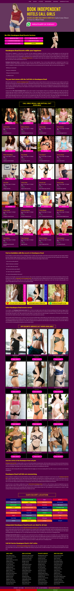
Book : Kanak (58, 359)
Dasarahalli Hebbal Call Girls (59, 582)
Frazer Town (28, 512)
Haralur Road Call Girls (58, 564)
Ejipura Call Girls (57, 583)
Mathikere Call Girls (9, 576)
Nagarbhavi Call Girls (10, 579)
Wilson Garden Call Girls (26, 582)
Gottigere (44, 512)
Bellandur (60, 499)
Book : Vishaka (58, 424)
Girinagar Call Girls (41, 564)
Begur (44, 499)
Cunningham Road (60, 507)
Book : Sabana (15, 424)
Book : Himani (16, 456)
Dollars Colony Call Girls (42, 561)
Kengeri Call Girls (9, 558)
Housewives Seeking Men (14, 40)
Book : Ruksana (37, 424)
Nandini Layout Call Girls (10, 580)
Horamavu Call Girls (41, 558)
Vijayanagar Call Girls (42, 571)
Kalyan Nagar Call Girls (10, 555)
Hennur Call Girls (57, 558)
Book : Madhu (58, 391)
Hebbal (13, 515)
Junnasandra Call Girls (42, 556)
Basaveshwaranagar (29, 499)
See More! (33, 43)
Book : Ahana (16, 359)
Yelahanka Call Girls (25, 583)
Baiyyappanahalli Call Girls (43, 555)
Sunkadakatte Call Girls (26, 571)
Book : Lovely (16, 391)
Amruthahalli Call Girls (58, 568)
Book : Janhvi (37, 359)
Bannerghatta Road (64, 1)
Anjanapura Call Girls (58, 571)
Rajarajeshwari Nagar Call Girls (27, 555)
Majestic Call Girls (9, 570)
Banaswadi (55, 1)
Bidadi (29, 502)
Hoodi (44, 515)
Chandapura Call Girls (58, 579)
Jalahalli (13, 520)
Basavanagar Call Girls (58, 574)
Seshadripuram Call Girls (58, 562)
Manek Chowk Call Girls (42, 580)
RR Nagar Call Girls (25, 561)
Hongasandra (29, 515)
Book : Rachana (37, 391)
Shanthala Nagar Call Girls (43, 573)
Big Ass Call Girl (34, 38)
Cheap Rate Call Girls (34, 40)
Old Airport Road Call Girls (11, 582)
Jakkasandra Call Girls (42, 562)
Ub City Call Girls (25, 573)
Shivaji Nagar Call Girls (26, 568)
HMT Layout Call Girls (58, 559)
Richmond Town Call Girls (26, 559)
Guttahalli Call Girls (41, 576)
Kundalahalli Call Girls (58, 565)
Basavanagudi (13, 499)
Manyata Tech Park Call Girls (11, 573)
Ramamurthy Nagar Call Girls (27, 556)
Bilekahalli (44, 502)
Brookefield (44, 504)
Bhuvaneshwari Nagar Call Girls (59, 576)
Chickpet (13, 507)
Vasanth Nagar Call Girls (26, 577)
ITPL (60, 518)
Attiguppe (41, 1)
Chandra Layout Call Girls (58, 580)
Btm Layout (60, 504)
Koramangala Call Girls (10, 562)
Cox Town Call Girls (41, 567)
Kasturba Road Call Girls (42, 559)
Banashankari (48, 1)
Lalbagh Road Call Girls (10, 565)
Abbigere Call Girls (57, 567)
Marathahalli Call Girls (10, 574)
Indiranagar (44, 518)
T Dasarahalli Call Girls (42, 568)
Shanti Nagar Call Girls (26, 567)
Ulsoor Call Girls (25, 574)
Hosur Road (13, 518)
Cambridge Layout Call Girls (59, 577)
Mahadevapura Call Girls (10, 568)
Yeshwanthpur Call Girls (42, 583)
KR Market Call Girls (57, 556)
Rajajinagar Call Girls (10, 583)
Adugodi (35, 1)
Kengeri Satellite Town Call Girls (12, 559)
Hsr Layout (29, 518)
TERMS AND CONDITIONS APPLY (54, 587)
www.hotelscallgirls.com (30, 587)
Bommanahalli (60, 502)
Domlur (60, 510)
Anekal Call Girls (57, 570)
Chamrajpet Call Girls (42, 565)
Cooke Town (44, 507)
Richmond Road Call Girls (58, 555)
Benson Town (13, 502)
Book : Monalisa (58, 456)
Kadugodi (60, 520)
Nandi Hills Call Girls (41, 570)
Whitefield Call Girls (25, 580)
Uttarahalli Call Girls (25, 576)
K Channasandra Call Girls (42, 582)
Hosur (60, 515)
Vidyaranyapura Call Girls (26, 579)
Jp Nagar (44, 520)
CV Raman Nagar (13, 510)
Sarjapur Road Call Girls (26, 565)
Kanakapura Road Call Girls (11, 556)
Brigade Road (29, 504)
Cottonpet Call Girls (41, 579)
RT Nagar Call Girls (25, 562)
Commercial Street (29, 507)
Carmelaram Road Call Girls (43, 577)
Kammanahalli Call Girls (58, 561)
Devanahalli (29, 510)
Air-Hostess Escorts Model (14, 43)
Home (30, 1)
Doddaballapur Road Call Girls (43, 574)
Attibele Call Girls (57, 573)
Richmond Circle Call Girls (27, 558)
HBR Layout (60, 512)
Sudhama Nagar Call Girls (26, 570)
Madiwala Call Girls (9, 567)
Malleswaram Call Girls (10, 571)
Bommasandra (13, 504)
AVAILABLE (10, 123)
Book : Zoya (37, 456)
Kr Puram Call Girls (9, 564)
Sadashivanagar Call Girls (26, 564)
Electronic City (13, 512)
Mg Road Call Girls (9, 577)
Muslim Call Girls (14, 38)
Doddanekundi (44, 510)
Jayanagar (29, 520)
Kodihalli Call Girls (9, 561)
